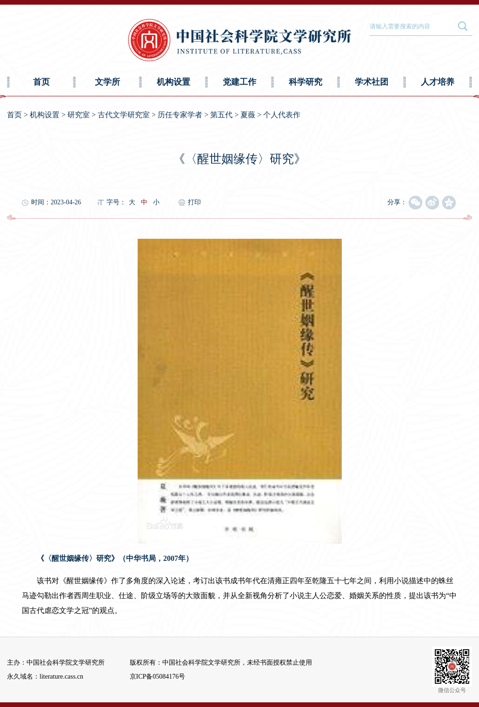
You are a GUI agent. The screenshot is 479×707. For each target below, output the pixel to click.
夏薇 (247, 115)
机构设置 (173, 82)
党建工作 (239, 82)
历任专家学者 (180, 115)
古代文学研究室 (124, 115)
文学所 (107, 82)
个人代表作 (281, 115)
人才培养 (437, 82)
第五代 (221, 115)
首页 (41, 82)
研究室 (78, 115)
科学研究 (305, 82)
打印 (194, 202)
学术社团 (371, 82)
